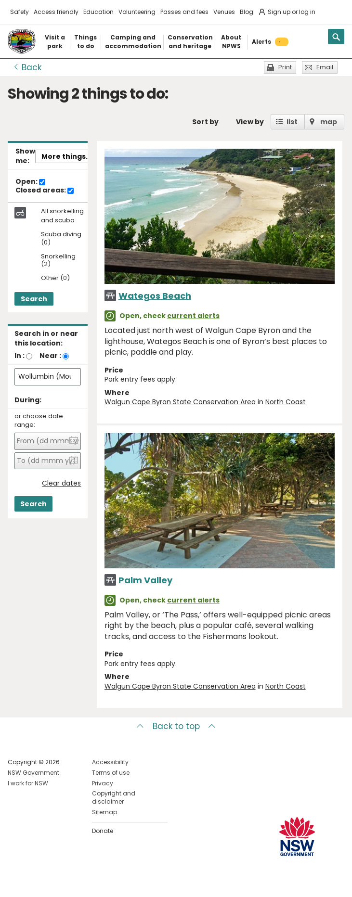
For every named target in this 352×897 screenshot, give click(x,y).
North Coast (285, 402)
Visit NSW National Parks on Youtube (58, 882)
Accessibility (110, 762)
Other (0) (55, 278)
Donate (102, 831)
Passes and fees (184, 12)
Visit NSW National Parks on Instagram (37, 882)
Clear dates (61, 483)
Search (34, 299)
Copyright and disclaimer (113, 797)
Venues (224, 12)
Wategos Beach (154, 296)
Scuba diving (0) (61, 239)
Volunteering (137, 12)
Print (285, 67)
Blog (246, 12)
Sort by (205, 122)
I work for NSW (28, 783)
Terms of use (111, 773)
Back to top (176, 726)
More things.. (65, 156)
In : (19, 355)
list (292, 122)
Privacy (102, 783)
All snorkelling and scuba (62, 215)
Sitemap (104, 812)
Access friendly (56, 12)
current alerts (193, 315)
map (328, 122)
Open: (30, 182)
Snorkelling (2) (58, 261)
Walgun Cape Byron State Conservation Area (180, 402)
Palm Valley (145, 580)
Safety (19, 12)
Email (324, 67)
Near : (50, 355)
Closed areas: (44, 190)
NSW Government (33, 773)
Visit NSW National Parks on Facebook (17, 882)
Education (98, 12)
